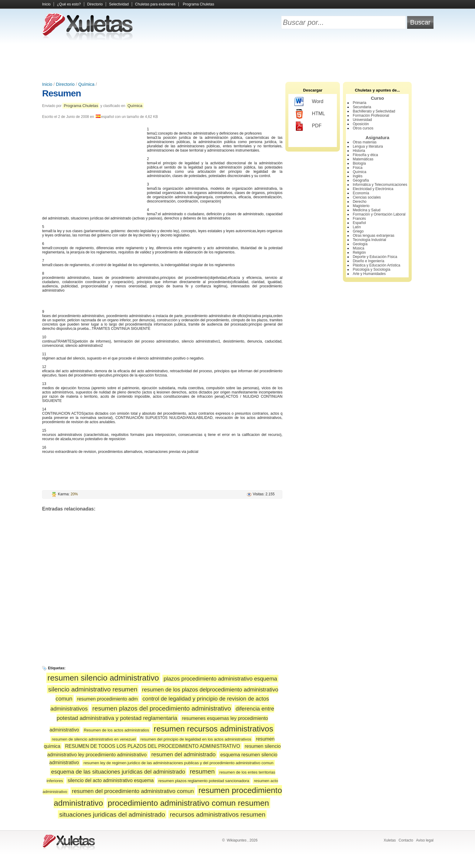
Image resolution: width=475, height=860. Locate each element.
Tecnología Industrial (369, 240)
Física (357, 168)
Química (86, 84)
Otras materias (365, 142)
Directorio (95, 4)
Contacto (406, 840)
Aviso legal (424, 840)
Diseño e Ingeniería (368, 261)
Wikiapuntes (236, 840)
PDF (307, 126)
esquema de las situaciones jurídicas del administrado (118, 771)
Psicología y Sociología (371, 269)
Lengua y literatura (368, 146)
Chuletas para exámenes (155, 4)
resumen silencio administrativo (103, 677)
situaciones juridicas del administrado (112, 814)
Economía (361, 193)
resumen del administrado (183, 754)
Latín (357, 227)
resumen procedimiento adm (107, 698)
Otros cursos (363, 128)
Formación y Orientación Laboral (379, 214)
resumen (202, 771)
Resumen (61, 93)
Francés (359, 218)
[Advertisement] (237, 60)
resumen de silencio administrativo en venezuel (94, 739)
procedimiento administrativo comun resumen (188, 803)
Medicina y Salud (366, 210)
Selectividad (119, 4)
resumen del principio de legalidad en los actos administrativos (196, 739)
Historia (359, 151)
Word (308, 102)
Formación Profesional (371, 115)
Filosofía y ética (365, 155)
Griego (358, 231)
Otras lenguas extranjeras (373, 235)
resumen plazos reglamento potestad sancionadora (203, 780)
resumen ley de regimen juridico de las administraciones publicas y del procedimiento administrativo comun (179, 763)
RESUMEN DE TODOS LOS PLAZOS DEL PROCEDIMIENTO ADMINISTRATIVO (152, 746)
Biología (359, 163)
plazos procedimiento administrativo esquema (220, 678)
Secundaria (362, 107)
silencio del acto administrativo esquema (111, 780)
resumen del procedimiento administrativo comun (133, 791)
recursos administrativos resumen (217, 814)
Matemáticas (363, 159)
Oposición (361, 124)
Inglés (357, 176)
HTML (309, 114)
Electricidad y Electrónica (373, 189)
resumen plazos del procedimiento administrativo (161, 708)
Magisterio (361, 206)
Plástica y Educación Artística (376, 265)
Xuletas (390, 840)
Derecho (359, 201)
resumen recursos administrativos (213, 728)
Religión (359, 252)
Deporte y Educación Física (375, 257)
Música (358, 248)
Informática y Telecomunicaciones (380, 184)
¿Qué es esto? (69, 4)
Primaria (359, 103)
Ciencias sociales (367, 197)
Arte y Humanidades (369, 274)
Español (359, 223)
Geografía (361, 180)
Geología (360, 244)
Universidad (362, 120)
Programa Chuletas (198, 4)
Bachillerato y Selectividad (374, 111)
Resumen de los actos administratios (116, 730)
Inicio (46, 4)
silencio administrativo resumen (92, 689)
